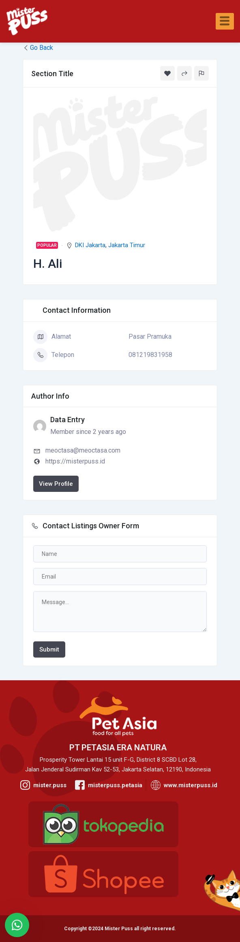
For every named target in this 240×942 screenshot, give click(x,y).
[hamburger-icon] (225, 21)
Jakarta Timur (126, 245)
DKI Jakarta (90, 245)
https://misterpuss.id (75, 461)
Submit (49, 649)
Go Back (38, 47)
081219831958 (150, 355)
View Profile (56, 483)
